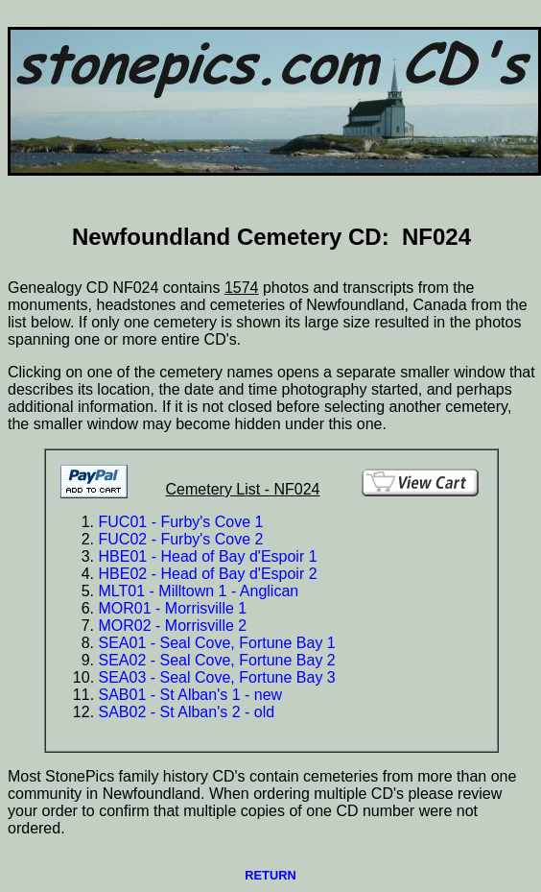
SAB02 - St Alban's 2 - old (187, 712)
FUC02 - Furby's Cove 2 (181, 539)
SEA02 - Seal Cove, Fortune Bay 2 (217, 660)
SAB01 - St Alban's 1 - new (191, 695)
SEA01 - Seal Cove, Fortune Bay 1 (217, 643)
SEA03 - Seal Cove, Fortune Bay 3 (217, 677)
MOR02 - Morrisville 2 (173, 625)
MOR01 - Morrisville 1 (173, 608)
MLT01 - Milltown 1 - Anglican (199, 591)
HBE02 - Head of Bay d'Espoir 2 (208, 574)
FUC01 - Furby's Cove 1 (181, 522)
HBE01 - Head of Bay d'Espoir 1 (208, 556)
